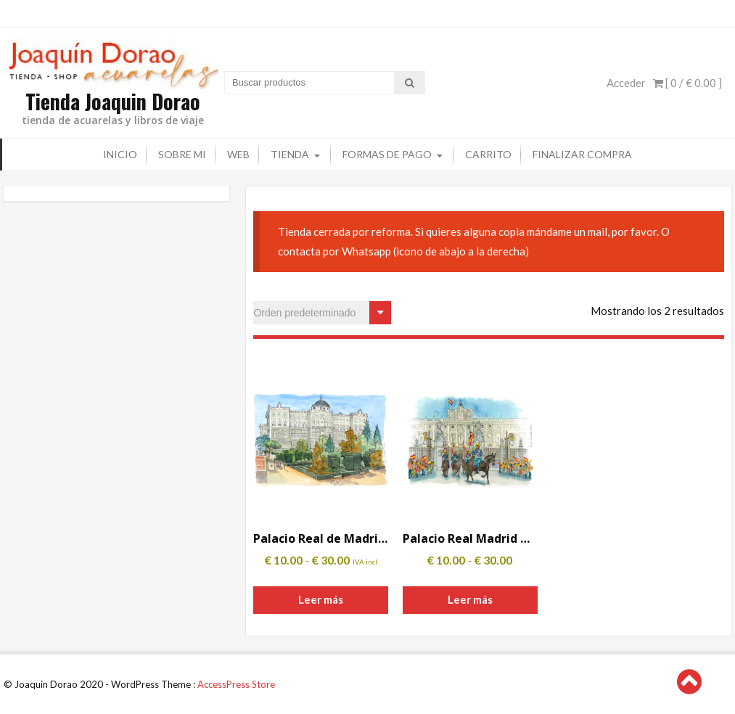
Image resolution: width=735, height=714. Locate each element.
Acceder (626, 82)
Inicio (120, 153)
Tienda (290, 153)
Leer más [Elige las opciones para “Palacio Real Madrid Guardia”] (470, 598)
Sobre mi (182, 153)
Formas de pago (387, 153)
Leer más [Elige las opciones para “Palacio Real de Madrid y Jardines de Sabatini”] (320, 598)
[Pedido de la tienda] (322, 312)
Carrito (488, 153)
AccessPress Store (236, 683)
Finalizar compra (582, 153)
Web (238, 153)
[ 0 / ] (687, 82)
